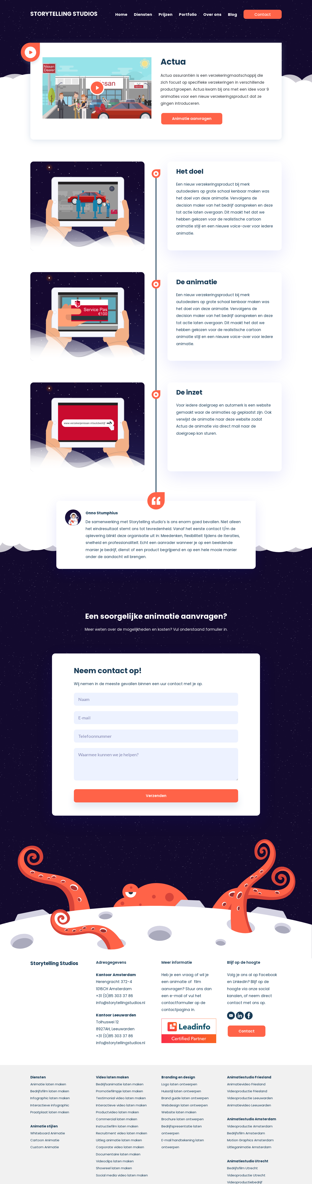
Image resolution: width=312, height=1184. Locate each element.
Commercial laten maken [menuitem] (116, 1119)
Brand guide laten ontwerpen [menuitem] (185, 1098)
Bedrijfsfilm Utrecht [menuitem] (242, 1168)
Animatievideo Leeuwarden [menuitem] (249, 1105)
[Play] (97, 88)
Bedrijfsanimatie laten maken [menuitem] (119, 1084)
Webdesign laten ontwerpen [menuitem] (184, 1105)
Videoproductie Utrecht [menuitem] (246, 1175)
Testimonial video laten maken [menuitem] (121, 1098)
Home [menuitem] (121, 14)
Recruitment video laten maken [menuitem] (121, 1133)
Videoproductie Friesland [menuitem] (247, 1091)
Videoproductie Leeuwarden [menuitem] (250, 1098)
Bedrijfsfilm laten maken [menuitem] (49, 1091)
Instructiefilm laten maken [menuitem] (117, 1126)
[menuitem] (263, 14)
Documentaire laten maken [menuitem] (118, 1154)
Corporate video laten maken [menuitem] (120, 1147)
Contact (247, 1031)
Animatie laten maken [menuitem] (48, 1084)
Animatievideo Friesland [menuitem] (246, 1084)
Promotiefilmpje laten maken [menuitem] (119, 1091)
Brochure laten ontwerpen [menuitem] (182, 1119)
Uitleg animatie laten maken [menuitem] (119, 1140)
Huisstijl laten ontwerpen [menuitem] (181, 1091)
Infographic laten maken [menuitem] (50, 1098)
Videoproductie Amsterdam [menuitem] (250, 1126)
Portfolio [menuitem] (188, 14)
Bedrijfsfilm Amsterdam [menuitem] (246, 1133)
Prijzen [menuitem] (165, 14)
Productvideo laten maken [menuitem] (117, 1112)
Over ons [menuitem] (212, 14)
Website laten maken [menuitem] (178, 1112)
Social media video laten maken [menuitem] (122, 1175)
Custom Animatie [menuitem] (44, 1147)
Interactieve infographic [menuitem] (49, 1105)
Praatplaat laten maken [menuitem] (49, 1112)
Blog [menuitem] (232, 14)
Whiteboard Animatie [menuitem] (47, 1133)
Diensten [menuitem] (143, 14)
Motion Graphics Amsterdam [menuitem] (250, 1140)
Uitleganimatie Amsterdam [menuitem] (249, 1147)
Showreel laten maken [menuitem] (114, 1168)
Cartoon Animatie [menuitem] (44, 1140)
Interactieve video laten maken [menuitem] (121, 1105)
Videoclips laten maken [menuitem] (115, 1161)
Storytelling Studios (64, 14)
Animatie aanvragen (191, 118)
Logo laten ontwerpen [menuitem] (179, 1084)
